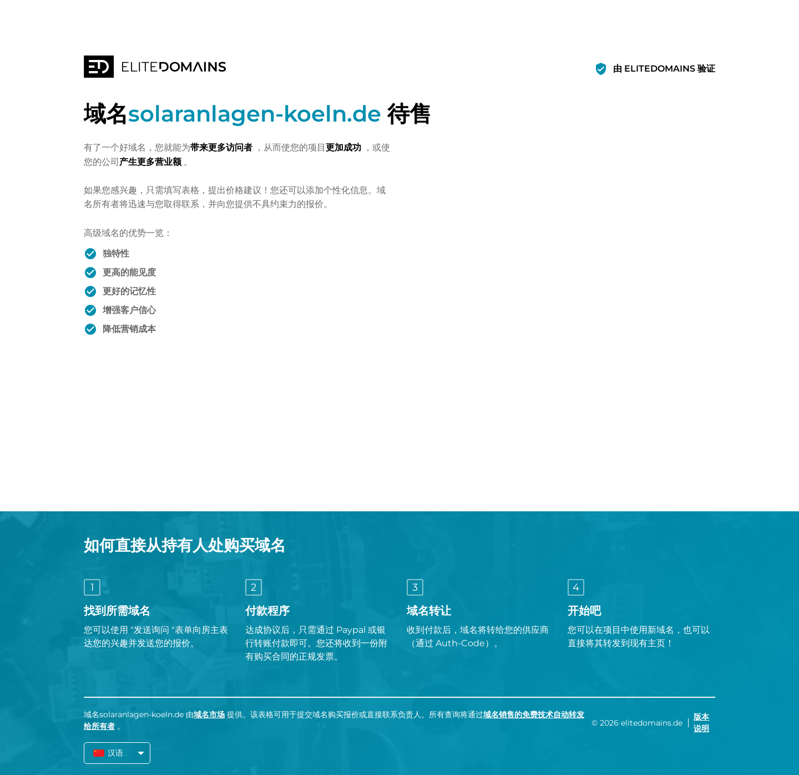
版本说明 (701, 722)
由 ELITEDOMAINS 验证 (664, 68)
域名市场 (209, 714)
